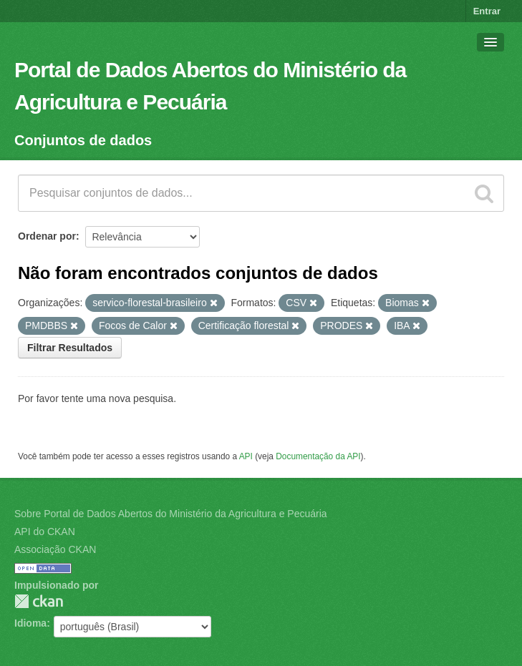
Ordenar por (47, 236)
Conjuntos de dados (83, 140)
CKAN (38, 601)
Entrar (487, 11)
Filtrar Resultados (69, 347)
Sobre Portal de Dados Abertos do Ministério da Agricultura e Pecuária (170, 513)
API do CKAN (44, 531)
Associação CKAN (55, 549)
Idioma (30, 623)
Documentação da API (318, 456)
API (246, 456)
